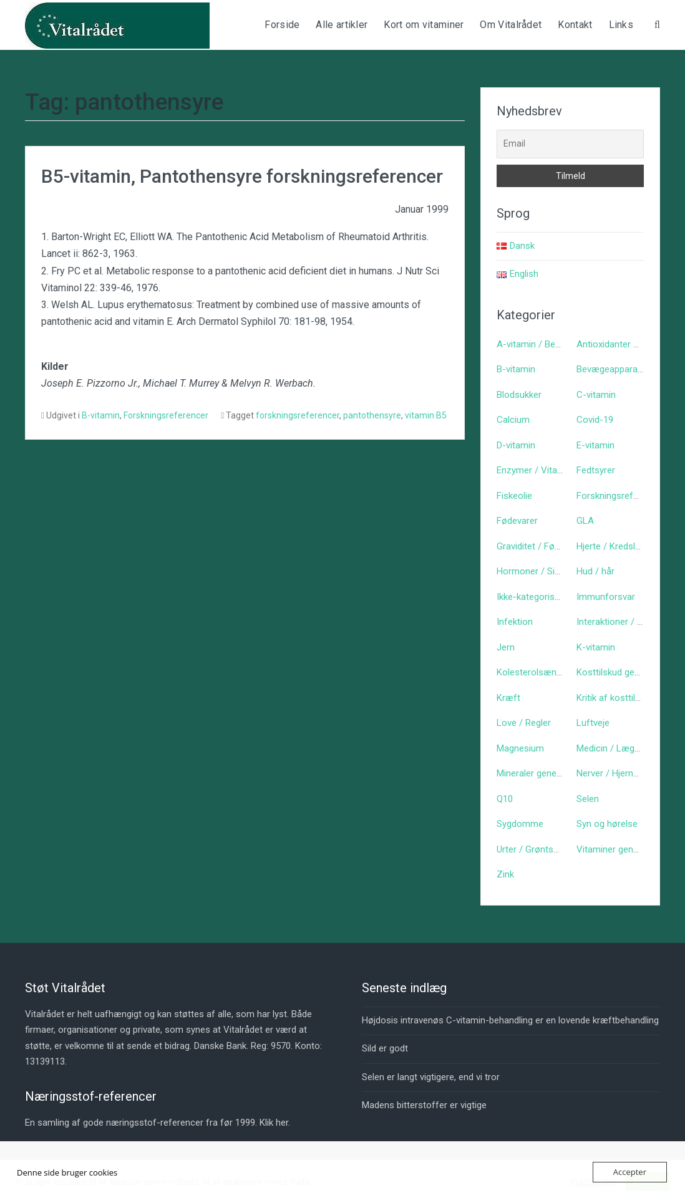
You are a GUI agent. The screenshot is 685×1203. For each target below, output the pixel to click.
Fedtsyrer (595, 470)
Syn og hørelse (607, 823)
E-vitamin (595, 445)
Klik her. (275, 1122)
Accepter (629, 1171)
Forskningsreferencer (166, 415)
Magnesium (520, 748)
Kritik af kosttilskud (615, 697)
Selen (587, 798)
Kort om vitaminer (424, 25)
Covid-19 (594, 419)
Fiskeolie (514, 495)
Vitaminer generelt (613, 849)
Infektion (515, 621)
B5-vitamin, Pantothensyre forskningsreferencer (242, 176)
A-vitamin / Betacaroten (546, 344)
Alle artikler (341, 25)
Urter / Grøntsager (534, 849)
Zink (505, 874)
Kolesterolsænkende (539, 672)
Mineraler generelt (533, 773)
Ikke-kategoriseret (534, 596)
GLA (585, 520)
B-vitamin (101, 415)
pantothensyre (372, 415)
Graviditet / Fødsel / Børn (548, 546)
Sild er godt (385, 1048)
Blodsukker (519, 394)
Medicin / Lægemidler (620, 748)
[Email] (570, 144)
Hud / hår (595, 571)
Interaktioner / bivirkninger (629, 621)
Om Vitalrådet (511, 25)
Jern (506, 647)
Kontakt (575, 25)
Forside (282, 25)
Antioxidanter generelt (621, 344)
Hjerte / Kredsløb (611, 546)
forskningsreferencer (297, 415)
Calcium (513, 419)
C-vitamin (596, 394)
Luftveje (593, 722)
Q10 (505, 798)
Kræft (508, 697)
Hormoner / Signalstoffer (549, 571)
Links (621, 25)
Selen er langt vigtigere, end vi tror (431, 1077)
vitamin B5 (426, 415)
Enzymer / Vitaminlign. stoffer (558, 470)
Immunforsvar (605, 596)
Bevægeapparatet (612, 369)
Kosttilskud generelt (617, 672)
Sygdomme (520, 823)
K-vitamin (595, 647)
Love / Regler (524, 722)
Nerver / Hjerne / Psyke (623, 773)
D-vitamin (516, 445)
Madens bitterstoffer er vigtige (424, 1105)
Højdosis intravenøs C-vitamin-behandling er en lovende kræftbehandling (510, 1020)
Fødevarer (517, 520)
